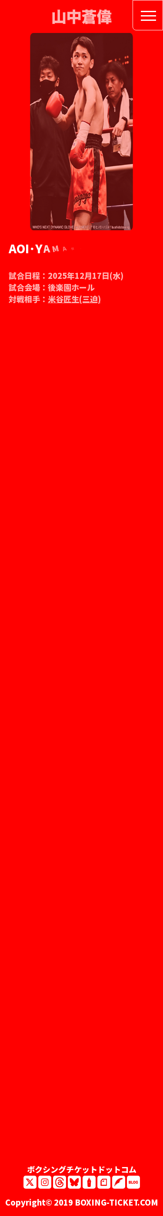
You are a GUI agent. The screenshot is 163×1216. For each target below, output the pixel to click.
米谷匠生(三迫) (74, 301)
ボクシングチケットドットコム (81, 1169)
